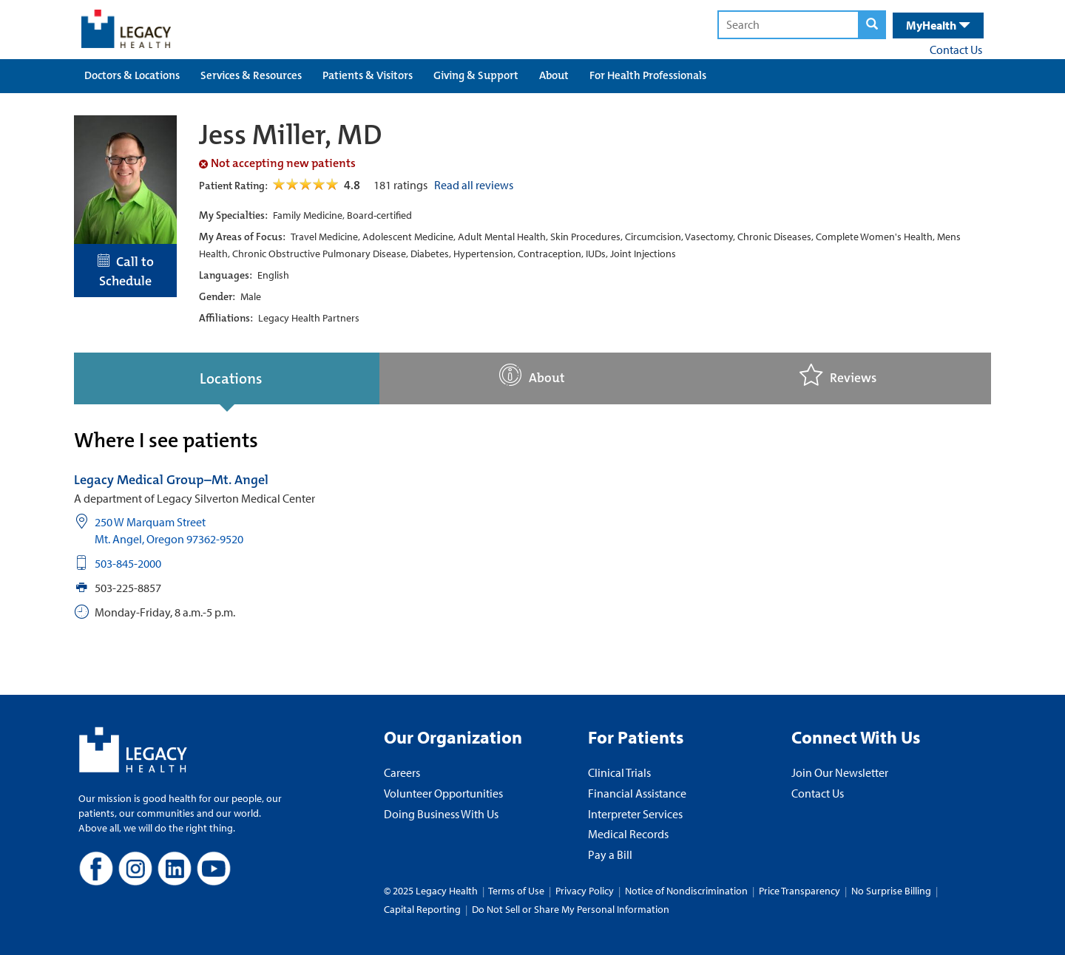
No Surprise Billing (891, 890)
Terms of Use (517, 890)
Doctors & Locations (132, 75)
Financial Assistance (637, 793)
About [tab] (532, 375)
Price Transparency (799, 890)
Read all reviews (473, 184)
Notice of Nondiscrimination (686, 890)
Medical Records (628, 833)
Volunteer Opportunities (443, 793)
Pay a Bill (610, 854)
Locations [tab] (231, 378)
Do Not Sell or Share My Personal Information (570, 909)
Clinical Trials (619, 772)
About (554, 75)
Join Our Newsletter (839, 772)
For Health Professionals (647, 75)
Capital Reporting (422, 909)
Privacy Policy (584, 890)
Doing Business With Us (441, 813)
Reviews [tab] (837, 375)
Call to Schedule (126, 271)
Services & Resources (251, 75)
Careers (402, 772)
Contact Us (956, 49)
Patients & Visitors (367, 75)
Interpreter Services (635, 813)
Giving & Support (475, 75)
